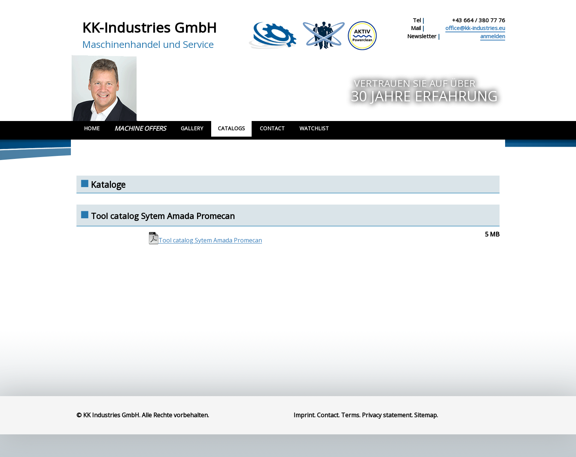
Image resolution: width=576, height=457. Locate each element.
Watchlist (314, 128)
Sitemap (425, 415)
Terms (350, 415)
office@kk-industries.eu (475, 28)
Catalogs (231, 128)
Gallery (192, 128)
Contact (272, 128)
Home (91, 128)
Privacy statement (387, 415)
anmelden (492, 36)
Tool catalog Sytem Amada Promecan (210, 240)
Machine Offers (140, 128)
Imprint (304, 415)
